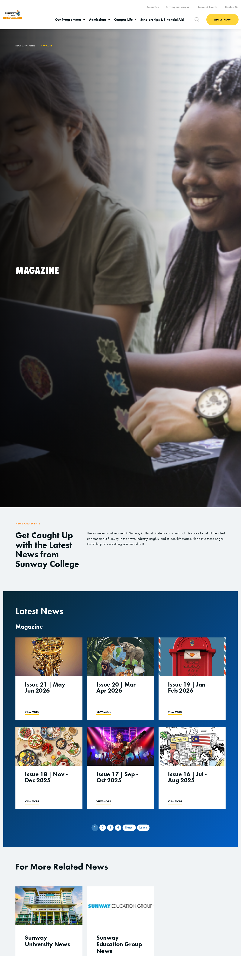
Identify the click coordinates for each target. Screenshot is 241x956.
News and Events (25, 46)
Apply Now (222, 19)
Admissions (98, 19)
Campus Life (123, 19)
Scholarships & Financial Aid (162, 19)
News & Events (207, 7)
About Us (153, 7)
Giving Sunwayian (178, 7)
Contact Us (232, 7)
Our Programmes (68, 19)
